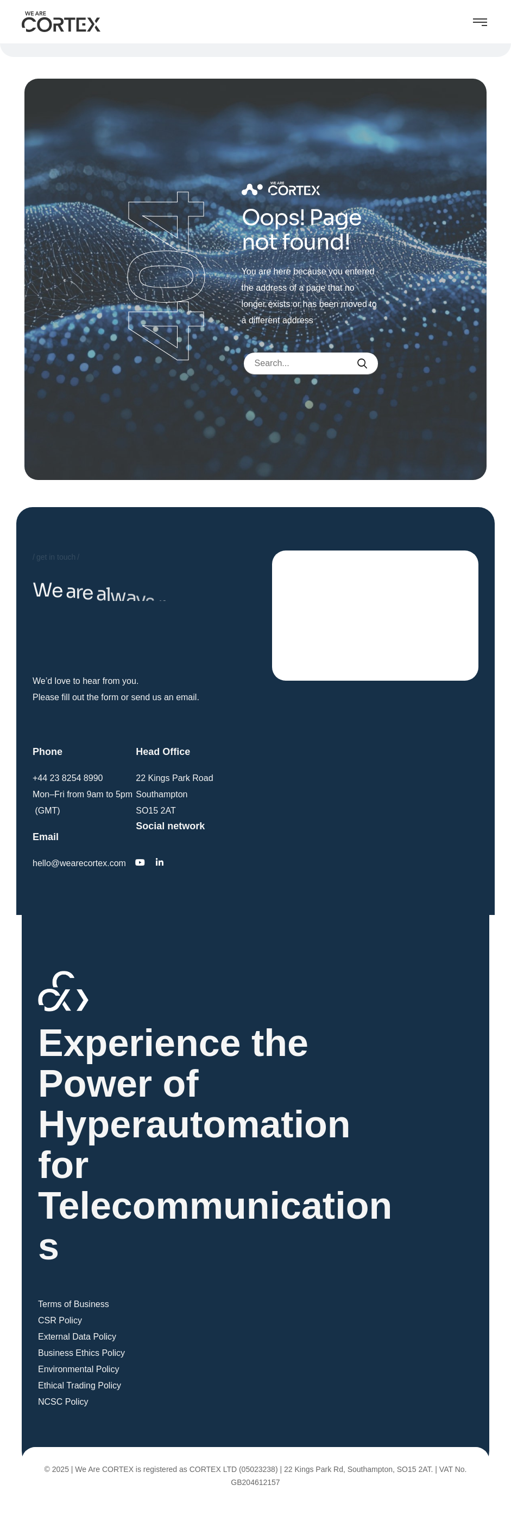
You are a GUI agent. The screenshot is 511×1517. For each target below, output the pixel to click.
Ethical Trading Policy (79, 1385)
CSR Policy (60, 1320)
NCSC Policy (63, 1401)
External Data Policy (77, 1336)
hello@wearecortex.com (79, 863)
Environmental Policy (78, 1369)
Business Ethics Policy (81, 1353)
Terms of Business (73, 1304)
